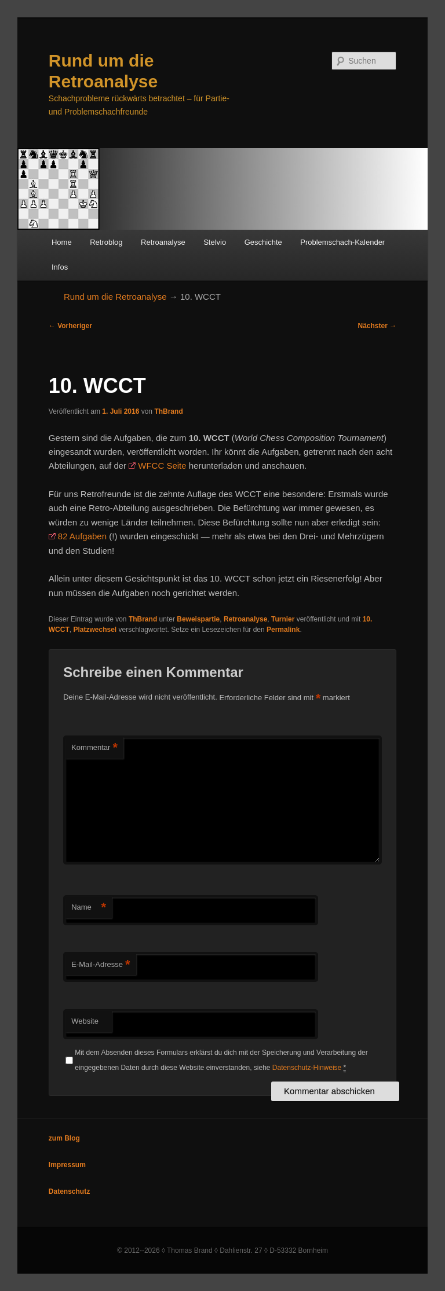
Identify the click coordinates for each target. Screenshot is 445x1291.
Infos (60, 267)
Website (85, 1021)
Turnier (282, 619)
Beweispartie (198, 619)
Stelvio (214, 242)
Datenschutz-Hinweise (306, 1068)
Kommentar (94, 748)
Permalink (283, 630)
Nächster (377, 326)
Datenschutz (69, 1191)
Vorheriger (70, 326)
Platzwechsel (94, 630)
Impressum (67, 1165)
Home (62, 242)
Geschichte (263, 242)
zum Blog (64, 1138)
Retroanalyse (163, 242)
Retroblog (106, 242)
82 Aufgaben (82, 536)
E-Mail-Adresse (100, 965)
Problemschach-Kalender (342, 242)
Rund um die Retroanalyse (115, 296)
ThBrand (168, 411)
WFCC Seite (162, 465)
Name (88, 907)
